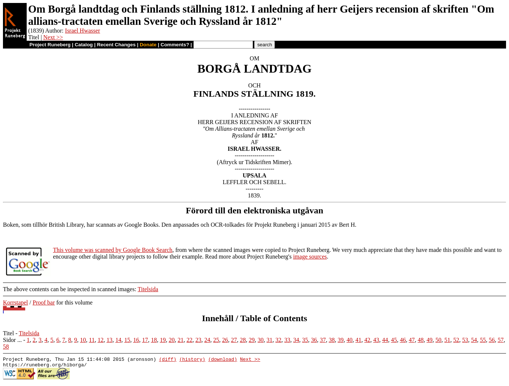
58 (6, 346)
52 (456, 340)
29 (251, 340)
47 (412, 340)
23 (198, 340)
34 (296, 340)
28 (243, 340)
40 (349, 340)
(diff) (167, 360)
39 (340, 340)
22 (189, 340)
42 (367, 340)
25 (216, 340)
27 (234, 340)
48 (420, 340)
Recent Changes (116, 44)
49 (429, 340)
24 (207, 340)
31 (269, 340)
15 (127, 340)
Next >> (53, 37)
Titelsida (148, 289)
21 (180, 340)
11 (91, 340)
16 (136, 340)
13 (109, 340)
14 (118, 340)
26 (225, 340)
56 (492, 340)
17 (145, 340)
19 (163, 340)
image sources (310, 256)
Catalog (84, 44)
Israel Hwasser (82, 30)
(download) (222, 360)
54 (474, 340)
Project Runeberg (49, 44)
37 (323, 340)
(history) (192, 360)
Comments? (175, 44)
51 (447, 340)
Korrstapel (15, 302)
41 (358, 340)
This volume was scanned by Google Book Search (112, 250)
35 (305, 340)
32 (278, 340)
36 (314, 340)
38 (332, 340)
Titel (8, 333)
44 (385, 340)
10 (83, 340)
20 (171, 340)
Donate (148, 44)
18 (154, 340)
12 (100, 340)
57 (500, 340)
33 (287, 340)
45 (394, 340)
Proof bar (44, 302)
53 (465, 340)
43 (376, 340)
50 (438, 340)
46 (403, 340)
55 (483, 340)
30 (260, 340)
